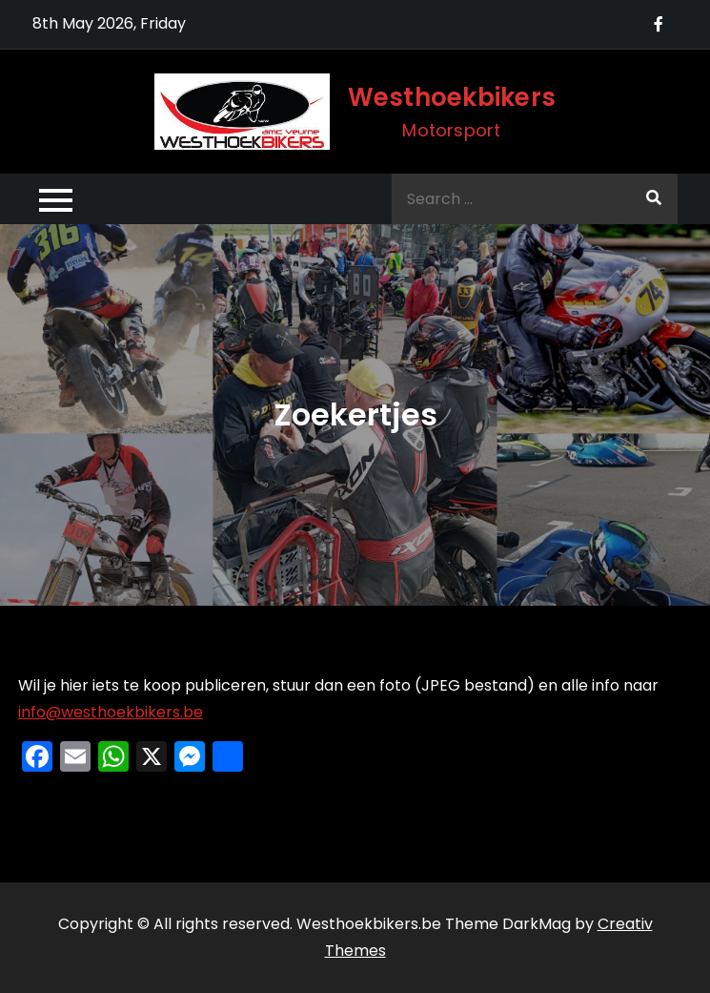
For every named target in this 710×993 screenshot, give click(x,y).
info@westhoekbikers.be (110, 712)
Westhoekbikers (452, 97)
